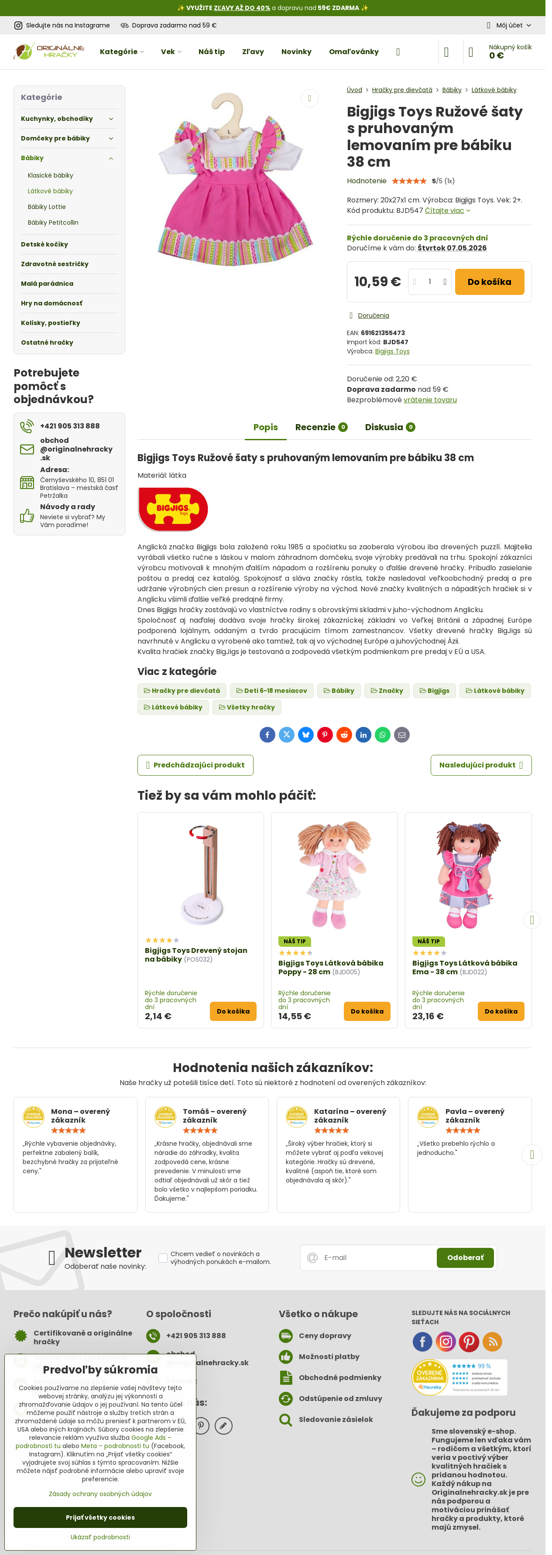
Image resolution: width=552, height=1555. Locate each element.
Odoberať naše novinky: (105, 1266)
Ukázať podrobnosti (100, 1537)
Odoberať (465, 1258)
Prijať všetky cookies (100, 1517)
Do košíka (489, 282)
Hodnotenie (367, 181)
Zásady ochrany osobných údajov (100, 1494)
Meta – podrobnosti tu (115, 1446)
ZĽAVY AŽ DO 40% (242, 7)
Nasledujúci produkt (481, 765)
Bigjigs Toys (392, 351)
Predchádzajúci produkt (195, 765)
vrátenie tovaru (430, 400)
